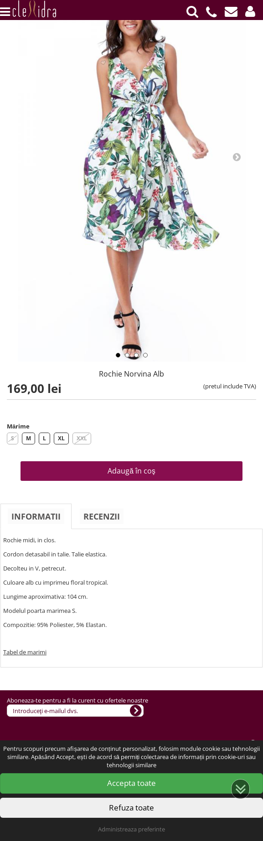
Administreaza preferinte (131, 829)
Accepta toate (131, 783)
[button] (250, 11)
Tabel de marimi (24, 652)
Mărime (18, 426)
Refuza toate (131, 807)
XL (61, 438)
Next (236, 156)
